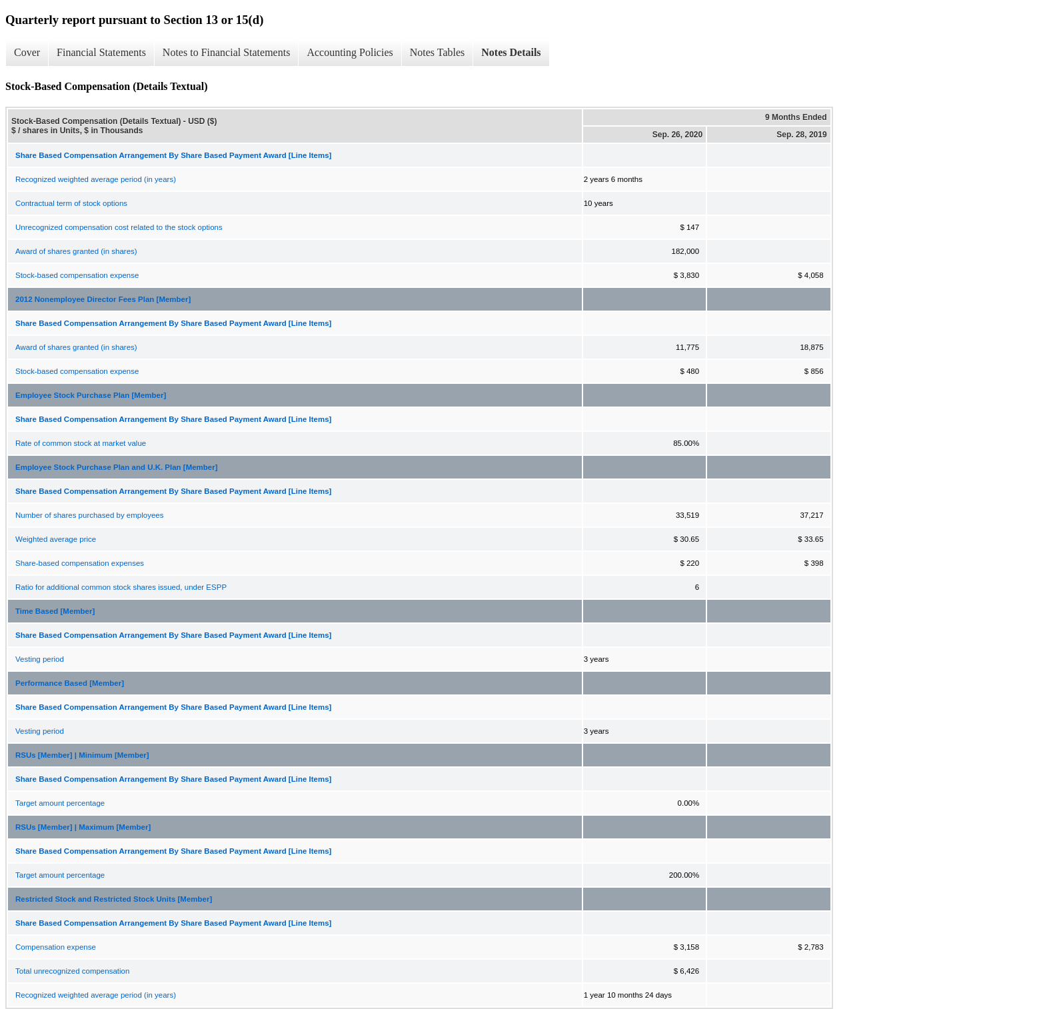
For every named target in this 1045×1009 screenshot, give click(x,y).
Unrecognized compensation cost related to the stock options (119, 227)
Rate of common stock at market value (80, 443)
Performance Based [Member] (69, 683)
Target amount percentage (60, 803)
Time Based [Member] (55, 611)
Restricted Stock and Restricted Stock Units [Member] (113, 899)
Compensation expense (55, 947)
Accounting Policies (350, 52)
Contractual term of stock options (71, 203)
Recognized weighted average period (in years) (95, 179)
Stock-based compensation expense (77, 275)
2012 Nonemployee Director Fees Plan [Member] (103, 299)
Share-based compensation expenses (79, 563)
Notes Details (510, 52)
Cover (27, 52)
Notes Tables (437, 52)
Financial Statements (101, 52)
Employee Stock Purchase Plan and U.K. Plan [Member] (116, 467)
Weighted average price (55, 539)
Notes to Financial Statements (227, 52)
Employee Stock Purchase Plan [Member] (90, 395)
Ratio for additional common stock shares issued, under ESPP (121, 587)
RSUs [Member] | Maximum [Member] (83, 827)
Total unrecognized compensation (72, 971)
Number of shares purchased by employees (89, 515)
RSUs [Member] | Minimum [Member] (82, 755)
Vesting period (39, 659)
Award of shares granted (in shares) (76, 251)
